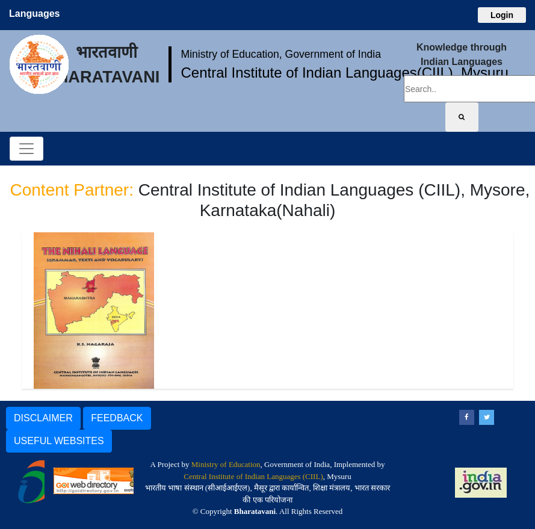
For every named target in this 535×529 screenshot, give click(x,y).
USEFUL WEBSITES (59, 441)
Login (501, 15)
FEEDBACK (117, 418)
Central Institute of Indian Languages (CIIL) (253, 476)
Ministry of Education (226, 464)
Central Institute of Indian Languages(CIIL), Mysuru (344, 72)
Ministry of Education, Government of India (281, 54)
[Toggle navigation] (26, 149)
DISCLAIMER (43, 418)
